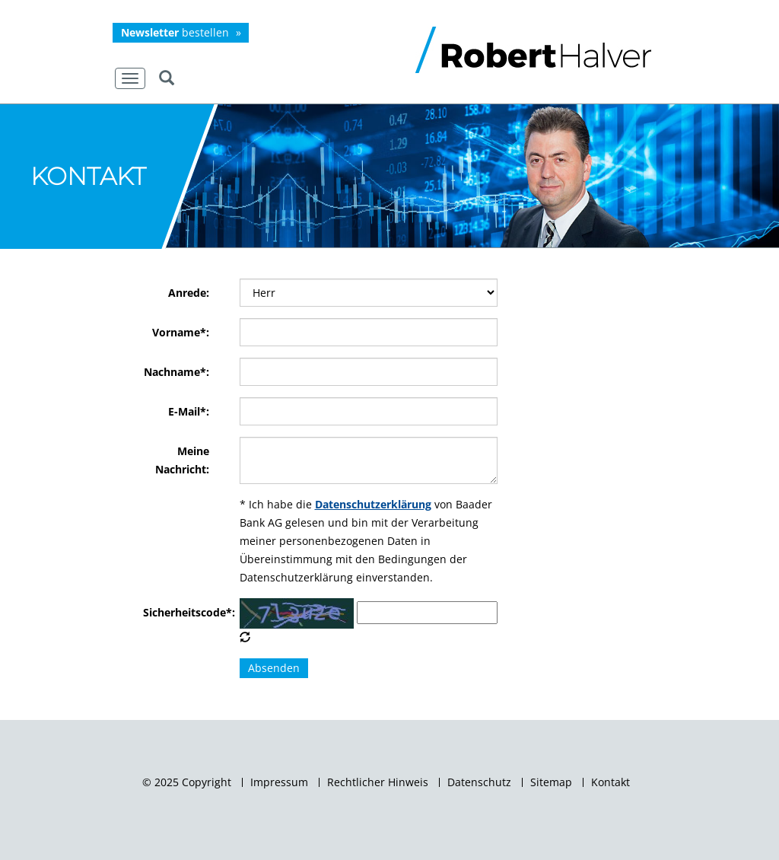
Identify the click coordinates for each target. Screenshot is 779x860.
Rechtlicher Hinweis (377, 782)
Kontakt (610, 782)
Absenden (274, 668)
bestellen (175, 32)
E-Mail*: (188, 411)
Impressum (279, 782)
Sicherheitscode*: (176, 612)
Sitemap (551, 782)
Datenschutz (479, 782)
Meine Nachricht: (182, 460)
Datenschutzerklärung (373, 504)
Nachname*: (176, 372)
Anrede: (188, 292)
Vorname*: (180, 332)
